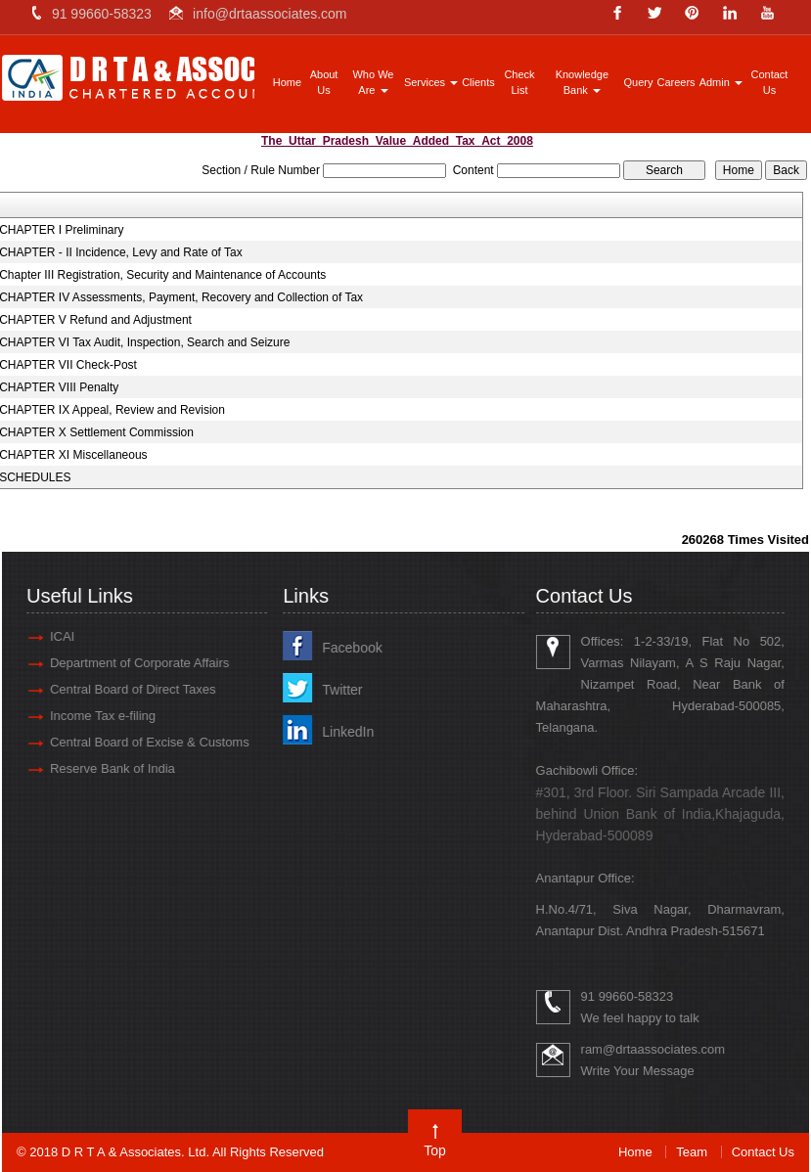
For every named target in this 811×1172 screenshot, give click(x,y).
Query (638, 82)
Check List (519, 82)
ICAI (52, 636)
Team (691, 1152)
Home (287, 82)
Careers (676, 82)
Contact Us (769, 82)
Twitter (332, 690)
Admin (721, 82)
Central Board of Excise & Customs (140, 742)
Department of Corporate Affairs (129, 662)
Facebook (342, 647)
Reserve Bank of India (102, 768)
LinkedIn (338, 732)
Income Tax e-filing (93, 715)
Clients (478, 82)
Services (431, 82)
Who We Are (372, 82)
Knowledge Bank (582, 82)
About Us (324, 82)
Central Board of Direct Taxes (123, 689)
